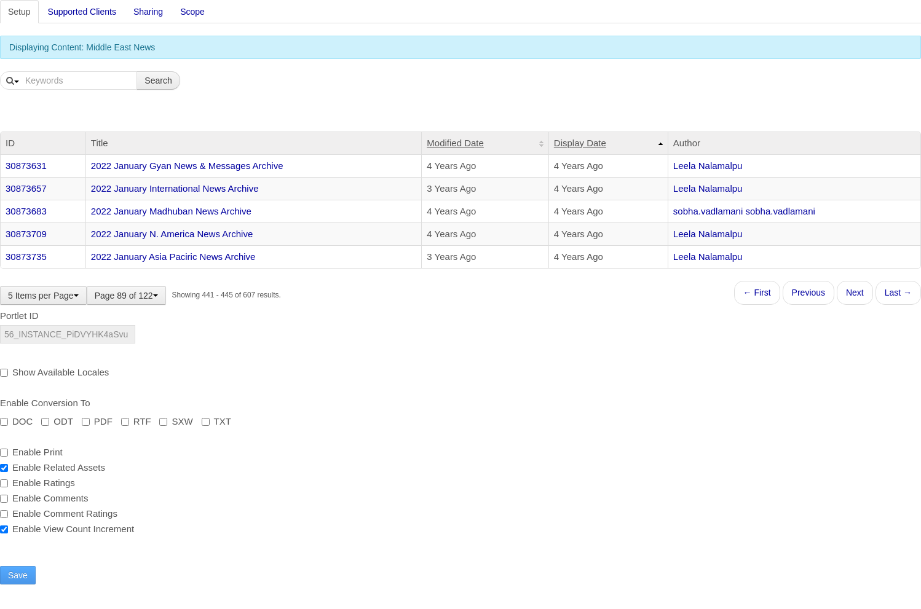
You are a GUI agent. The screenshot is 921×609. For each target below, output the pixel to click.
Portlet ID (19, 315)
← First (757, 292)
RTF (136, 421)
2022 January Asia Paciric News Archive (173, 256)
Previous (808, 292)
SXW (175, 421)
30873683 (26, 211)
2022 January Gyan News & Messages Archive (187, 165)
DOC (16, 421)
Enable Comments (44, 498)
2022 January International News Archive (175, 188)
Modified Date (455, 143)
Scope (192, 12)
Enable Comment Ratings (58, 513)
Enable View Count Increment (67, 529)
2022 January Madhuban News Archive (171, 211)
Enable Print (31, 452)
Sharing (148, 12)
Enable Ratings (37, 482)
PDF (97, 421)
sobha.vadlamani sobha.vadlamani (744, 211)
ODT (57, 421)
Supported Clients (82, 12)
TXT (216, 421)
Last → (898, 292)
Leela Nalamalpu (708, 165)
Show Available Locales (54, 372)
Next (855, 292)
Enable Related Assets (52, 467)
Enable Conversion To (45, 403)
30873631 (26, 165)
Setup (19, 12)
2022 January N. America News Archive (172, 234)
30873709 (26, 234)
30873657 (26, 188)
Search (158, 80)
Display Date (580, 143)
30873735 (26, 256)
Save (18, 575)
